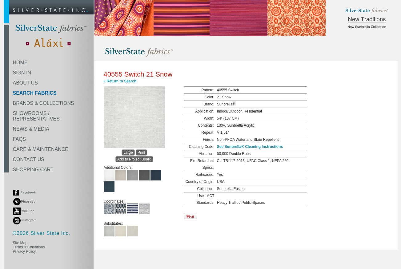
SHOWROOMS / (36, 116)
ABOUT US (25, 82)
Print (141, 152)
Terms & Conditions (29, 247)
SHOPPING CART (33, 169)
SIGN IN (22, 72)
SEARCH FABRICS (35, 93)
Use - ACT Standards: (205, 199)
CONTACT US (29, 159)
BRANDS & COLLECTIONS (43, 103)
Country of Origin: (199, 182)
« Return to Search (120, 81)
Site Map (20, 243)
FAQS (19, 139)
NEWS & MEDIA (31, 129)
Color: (209, 97)
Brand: (208, 104)
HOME (20, 62)
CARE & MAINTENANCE (40, 149)
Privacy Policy (24, 251)
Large (128, 152)
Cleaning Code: (202, 146)
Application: (204, 111)
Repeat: (207, 132)
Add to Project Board (134, 159)
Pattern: (207, 90)
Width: (209, 118)
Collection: (205, 189)
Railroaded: (204, 174)
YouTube (23, 211)
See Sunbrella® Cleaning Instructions (250, 146)
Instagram (25, 220)
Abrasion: (207, 154)
